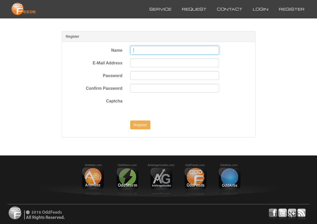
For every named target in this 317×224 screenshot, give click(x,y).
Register (292, 9)
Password (112, 75)
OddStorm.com (127, 165)
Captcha (114, 101)
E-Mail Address (107, 63)
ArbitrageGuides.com (161, 165)
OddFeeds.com (195, 165)
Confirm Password (104, 88)
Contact (229, 9)
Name (116, 50)
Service (160, 9)
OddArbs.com (228, 165)
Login (260, 9)
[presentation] (169, 106)
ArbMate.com (93, 165)
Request (194, 9)
